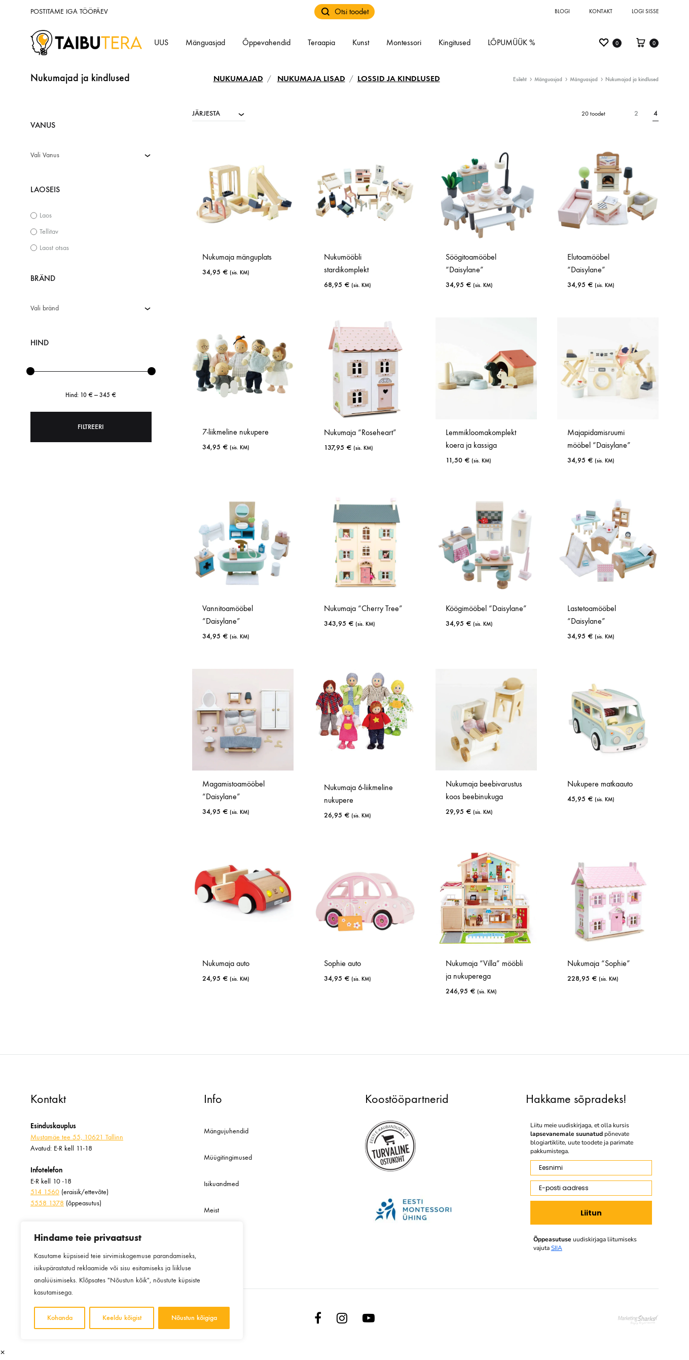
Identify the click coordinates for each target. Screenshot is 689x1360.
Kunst (360, 42)
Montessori (403, 42)
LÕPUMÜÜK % (511, 42)
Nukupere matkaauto (600, 784)
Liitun (591, 1213)
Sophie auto (342, 963)
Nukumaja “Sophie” (598, 963)
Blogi (562, 11)
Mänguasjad (205, 42)
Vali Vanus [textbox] (44, 155)
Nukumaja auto (225, 963)
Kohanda (59, 1317)
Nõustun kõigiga (194, 1317)
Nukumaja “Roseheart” (360, 432)
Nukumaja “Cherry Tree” (363, 608)
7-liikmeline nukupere (235, 432)
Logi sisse (645, 11)
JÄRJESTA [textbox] (206, 113)
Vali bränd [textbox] (44, 308)
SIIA (556, 1248)
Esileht (520, 79)
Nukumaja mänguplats (237, 257)
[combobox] (218, 113)
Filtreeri (91, 426)
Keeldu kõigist (121, 1317)
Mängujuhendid (226, 1131)
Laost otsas (54, 247)
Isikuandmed (221, 1183)
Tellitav (49, 231)
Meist (211, 1210)
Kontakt (600, 11)
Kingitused (454, 42)
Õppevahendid (266, 42)
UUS (161, 42)
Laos (46, 215)
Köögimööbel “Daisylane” (486, 608)
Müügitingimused (228, 1157)
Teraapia (321, 42)
